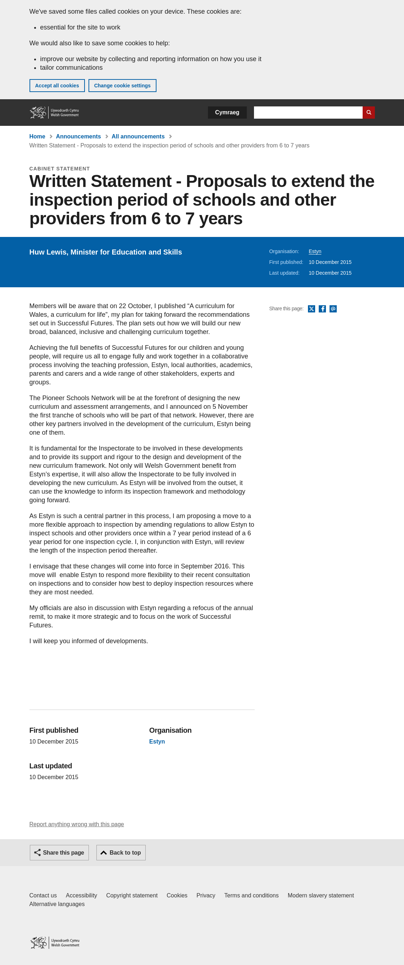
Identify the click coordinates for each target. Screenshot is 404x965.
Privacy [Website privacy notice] (205, 895)
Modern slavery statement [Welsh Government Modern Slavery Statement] (321, 895)
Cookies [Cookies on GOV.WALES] (177, 895)
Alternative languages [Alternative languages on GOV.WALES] (57, 904)
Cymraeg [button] (227, 112)
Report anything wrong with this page (76, 824)
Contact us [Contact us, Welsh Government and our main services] (43, 895)
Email (333, 309)
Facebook (322, 309)
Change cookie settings (122, 85)
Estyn (315, 251)
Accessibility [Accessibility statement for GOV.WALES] (81, 895)
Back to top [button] (125, 853)
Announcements (78, 136)
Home (37, 136)
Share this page (63, 853)
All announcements (138, 136)
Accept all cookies (57, 85)
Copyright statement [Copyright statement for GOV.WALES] (132, 895)
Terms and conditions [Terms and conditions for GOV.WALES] (251, 895)
